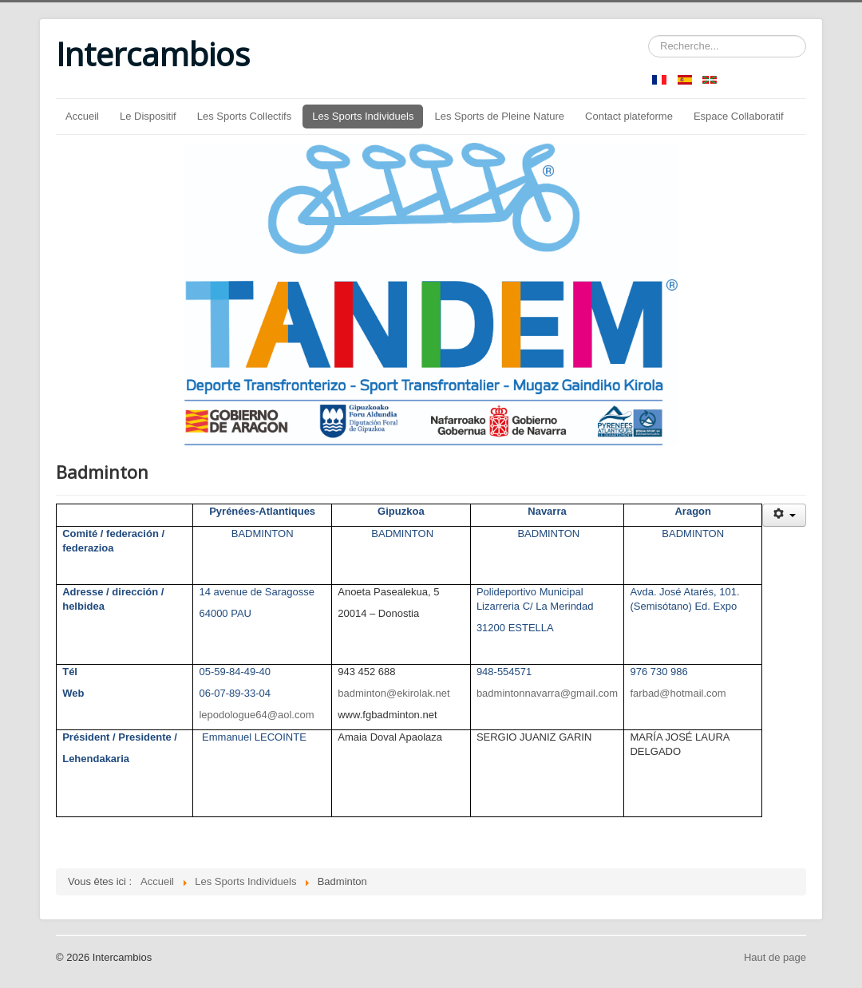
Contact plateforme (629, 116)
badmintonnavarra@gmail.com (547, 693)
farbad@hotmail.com (678, 693)
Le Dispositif (148, 116)
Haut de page (775, 957)
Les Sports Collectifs (244, 116)
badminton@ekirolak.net (393, 693)
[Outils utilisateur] (784, 515)
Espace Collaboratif (739, 116)
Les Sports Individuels (362, 116)
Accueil (82, 116)
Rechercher (648, 35)
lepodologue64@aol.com (256, 715)
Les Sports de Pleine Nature (499, 116)
